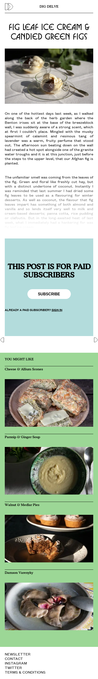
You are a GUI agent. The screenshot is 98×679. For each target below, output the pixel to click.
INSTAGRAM (16, 662)
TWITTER (13, 667)
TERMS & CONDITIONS (25, 671)
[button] (2, 339)
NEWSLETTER (18, 653)
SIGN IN (57, 309)
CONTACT (14, 658)
